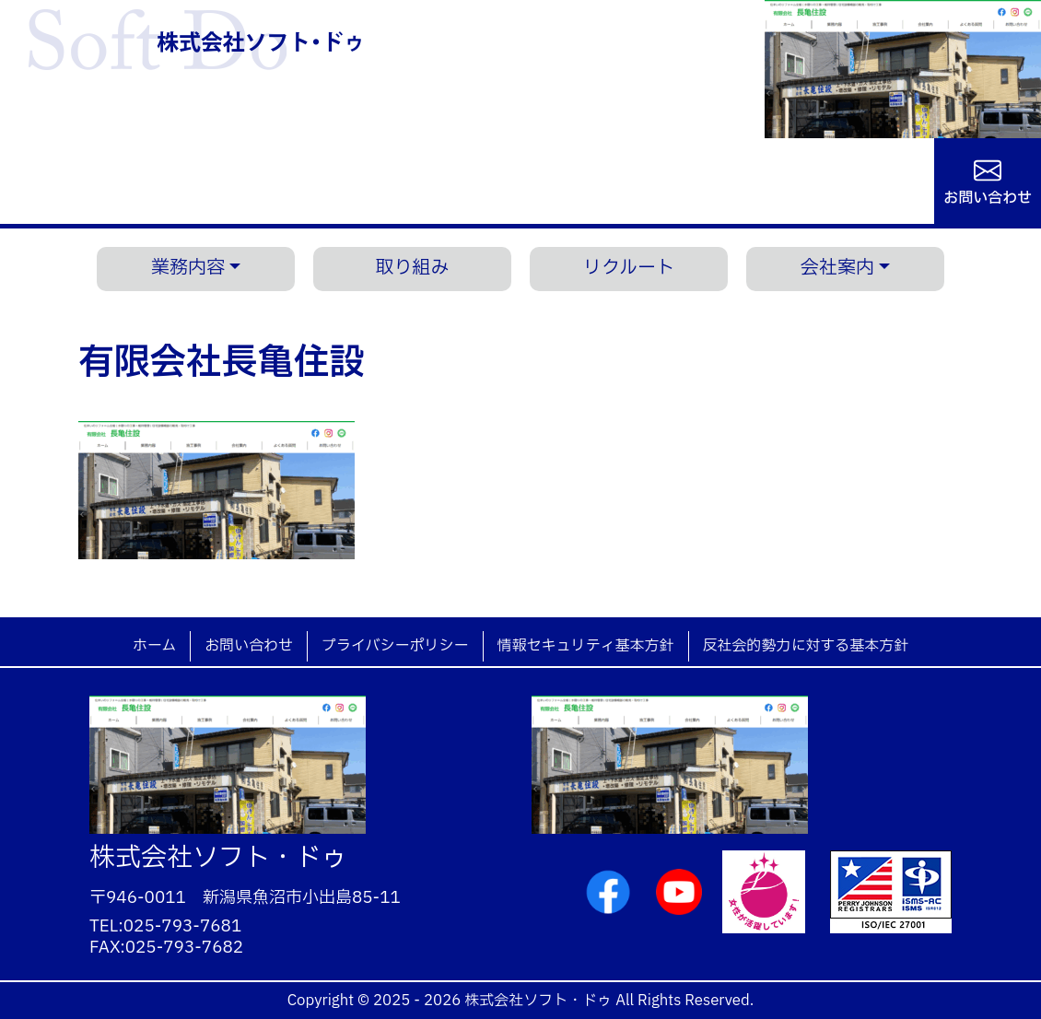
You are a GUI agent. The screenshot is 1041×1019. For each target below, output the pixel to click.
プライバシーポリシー (395, 646)
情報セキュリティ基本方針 (585, 646)
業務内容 (188, 268)
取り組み (413, 268)
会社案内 (837, 268)
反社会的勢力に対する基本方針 (806, 646)
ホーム (154, 646)
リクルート (628, 268)
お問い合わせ (987, 196)
